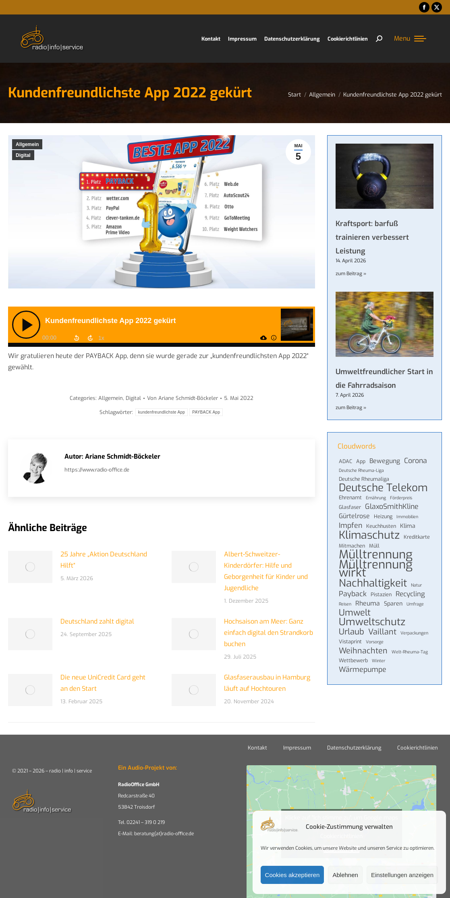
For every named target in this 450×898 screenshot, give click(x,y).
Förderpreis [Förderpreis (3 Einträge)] (401, 497)
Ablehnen (345, 874)
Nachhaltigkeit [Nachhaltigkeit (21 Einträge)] (373, 583)
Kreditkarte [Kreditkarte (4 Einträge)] (417, 536)
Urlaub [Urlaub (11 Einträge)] (351, 632)
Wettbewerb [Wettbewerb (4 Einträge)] (353, 660)
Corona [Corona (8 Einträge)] (415, 461)
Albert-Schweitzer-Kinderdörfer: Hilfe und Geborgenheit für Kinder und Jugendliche (266, 571)
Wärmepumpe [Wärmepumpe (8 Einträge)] (362, 669)
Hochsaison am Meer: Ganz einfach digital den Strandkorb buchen (268, 632)
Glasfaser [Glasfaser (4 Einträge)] (350, 507)
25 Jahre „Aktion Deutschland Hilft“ (103, 560)
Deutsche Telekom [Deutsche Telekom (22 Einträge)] (383, 488)
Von (182, 398)
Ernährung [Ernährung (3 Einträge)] (376, 497)
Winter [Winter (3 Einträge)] (378, 660)
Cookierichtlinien (417, 747)
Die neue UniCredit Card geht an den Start (102, 683)
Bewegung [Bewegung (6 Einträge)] (384, 461)
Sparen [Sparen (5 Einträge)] (393, 604)
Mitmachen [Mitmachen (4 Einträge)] (352, 545)
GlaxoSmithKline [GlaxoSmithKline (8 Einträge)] (392, 507)
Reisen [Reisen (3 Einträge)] (345, 604)
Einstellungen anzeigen (402, 874)
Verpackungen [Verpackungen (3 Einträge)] (414, 633)
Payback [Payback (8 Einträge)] (353, 594)
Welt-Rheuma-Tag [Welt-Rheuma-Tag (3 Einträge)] (410, 652)
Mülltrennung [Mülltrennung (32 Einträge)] (376, 555)
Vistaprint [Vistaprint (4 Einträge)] (350, 641)
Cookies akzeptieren (292, 874)
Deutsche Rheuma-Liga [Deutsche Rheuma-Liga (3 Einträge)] (361, 470)
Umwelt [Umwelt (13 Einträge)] (355, 613)
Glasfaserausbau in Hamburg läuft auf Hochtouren (267, 683)
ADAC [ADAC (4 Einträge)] (345, 461)
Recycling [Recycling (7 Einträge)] (410, 594)
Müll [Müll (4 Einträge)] (374, 545)
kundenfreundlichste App (161, 412)
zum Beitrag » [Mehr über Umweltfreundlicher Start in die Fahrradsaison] (351, 407)
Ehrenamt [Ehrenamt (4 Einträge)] (350, 497)
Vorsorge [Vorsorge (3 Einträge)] (375, 642)
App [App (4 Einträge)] (360, 461)
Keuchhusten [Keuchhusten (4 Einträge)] (381, 526)
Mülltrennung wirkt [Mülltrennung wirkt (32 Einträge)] (376, 569)
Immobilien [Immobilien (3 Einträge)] (407, 516)
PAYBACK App (206, 412)
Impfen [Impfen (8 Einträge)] (350, 525)
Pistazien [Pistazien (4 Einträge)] (381, 594)
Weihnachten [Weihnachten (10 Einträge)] (363, 651)
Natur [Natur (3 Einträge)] (416, 585)
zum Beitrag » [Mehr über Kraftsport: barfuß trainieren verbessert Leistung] (351, 273)
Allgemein (27, 144)
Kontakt (257, 747)
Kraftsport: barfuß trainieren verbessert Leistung (372, 237)
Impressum (297, 747)
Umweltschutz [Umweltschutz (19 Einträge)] (372, 622)
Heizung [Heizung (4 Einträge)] (383, 516)
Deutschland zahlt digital (97, 621)
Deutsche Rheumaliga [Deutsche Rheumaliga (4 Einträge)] (364, 479)
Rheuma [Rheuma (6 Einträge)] (367, 603)
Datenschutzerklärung (354, 747)
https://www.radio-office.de (96, 469)
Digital (23, 155)
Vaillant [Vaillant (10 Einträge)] (382, 632)
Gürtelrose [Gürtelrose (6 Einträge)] (354, 516)
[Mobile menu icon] (410, 38)
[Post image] (30, 567)
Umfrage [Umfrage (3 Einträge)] (415, 604)
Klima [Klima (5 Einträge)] (407, 526)
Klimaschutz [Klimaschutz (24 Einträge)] (369, 535)
